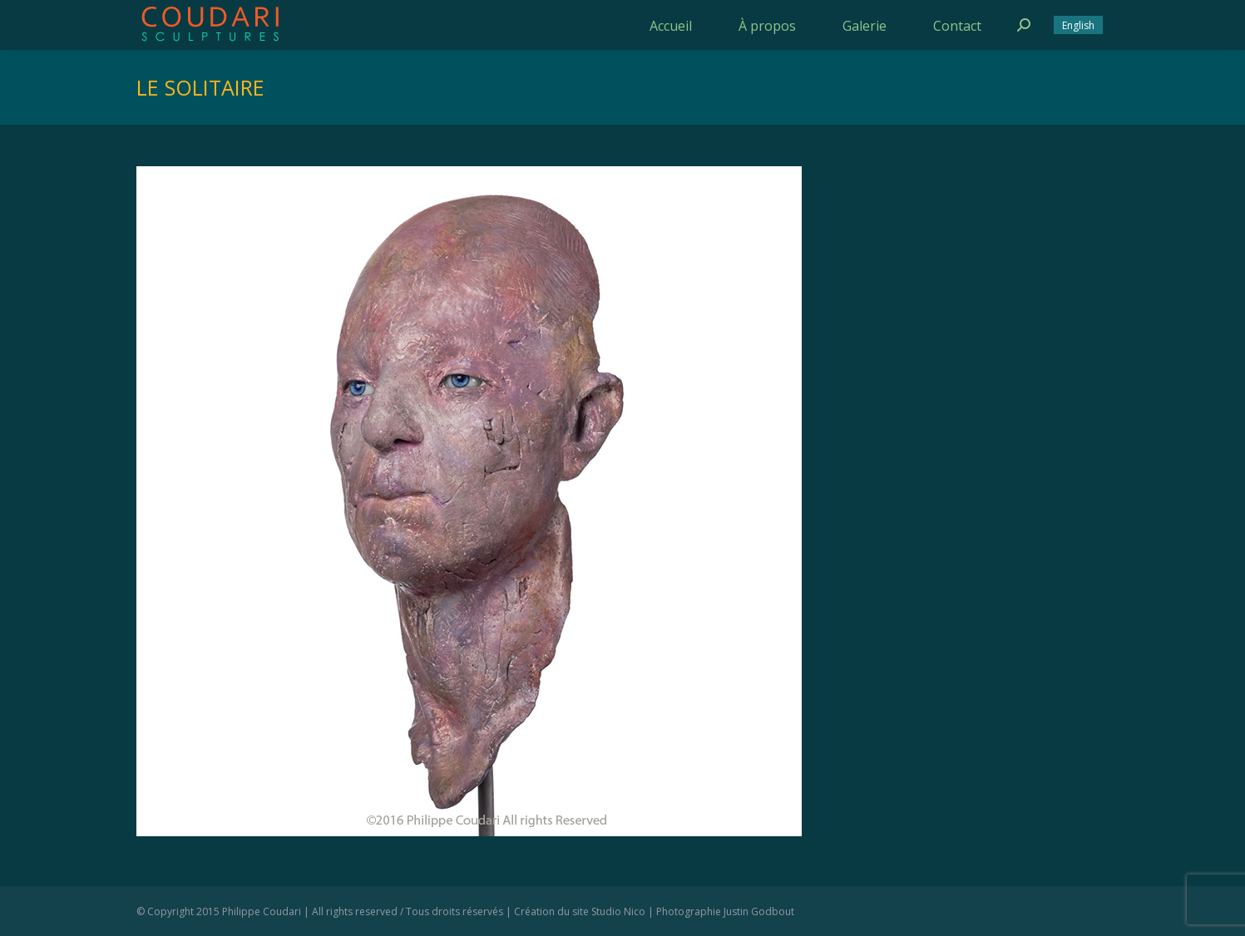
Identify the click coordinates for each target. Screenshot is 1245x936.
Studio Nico (618, 911)
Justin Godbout (759, 911)
